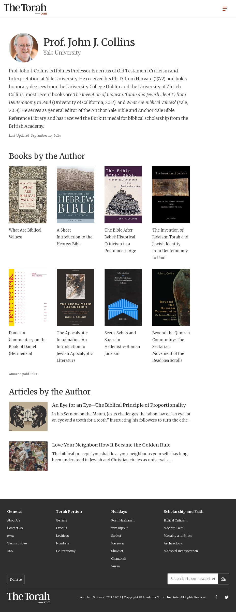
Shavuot (117, 551)
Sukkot (116, 536)
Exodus (61, 528)
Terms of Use (17, 543)
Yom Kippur (119, 528)
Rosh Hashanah (123, 520)
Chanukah (118, 558)
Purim (115, 566)
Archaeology (173, 543)
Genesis (61, 520)
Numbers (62, 543)
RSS (10, 551)
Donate (16, 579)
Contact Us (15, 528)
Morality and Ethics (178, 536)
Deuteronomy (66, 551)
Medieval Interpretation (181, 551)
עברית (10, 536)
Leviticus (62, 536)
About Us (13, 520)
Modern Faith (174, 528)
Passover (118, 543)
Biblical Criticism (175, 520)
